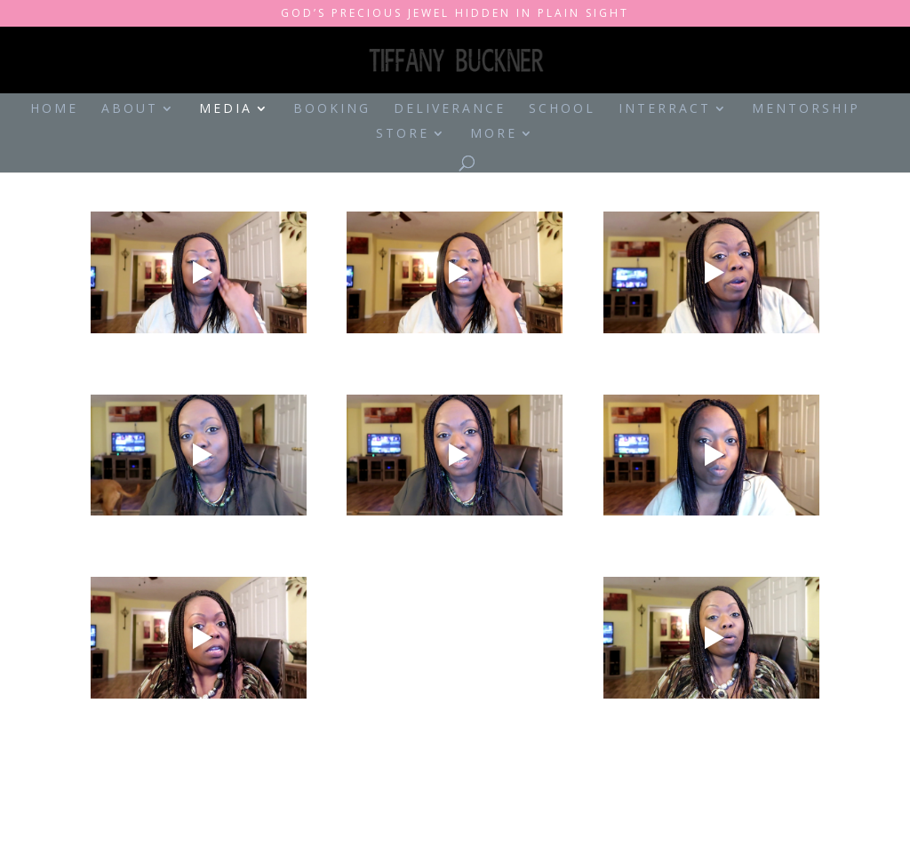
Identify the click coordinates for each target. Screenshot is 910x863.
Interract (665, 109)
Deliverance (450, 109)
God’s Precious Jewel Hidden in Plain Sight (455, 14)
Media (225, 109)
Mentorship (806, 109)
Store (402, 134)
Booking (332, 109)
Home (54, 109)
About (129, 109)
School (562, 109)
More (493, 134)
